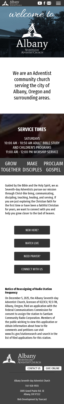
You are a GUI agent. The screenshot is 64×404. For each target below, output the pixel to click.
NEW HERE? (32, 230)
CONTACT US (33, 368)
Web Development (26, 399)
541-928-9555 (32, 385)
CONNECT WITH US (32, 269)
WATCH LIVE (32, 243)
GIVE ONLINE (53, 368)
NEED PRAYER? (32, 256)
